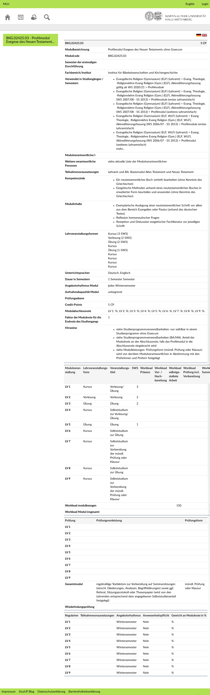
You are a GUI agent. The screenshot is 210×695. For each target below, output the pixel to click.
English (190, 4)
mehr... (120, 148)
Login (205, 4)
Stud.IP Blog (26, 691)
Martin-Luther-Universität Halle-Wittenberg (175, 16)
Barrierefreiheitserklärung (84, 691)
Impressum (9, 691)
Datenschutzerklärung (51, 691)
